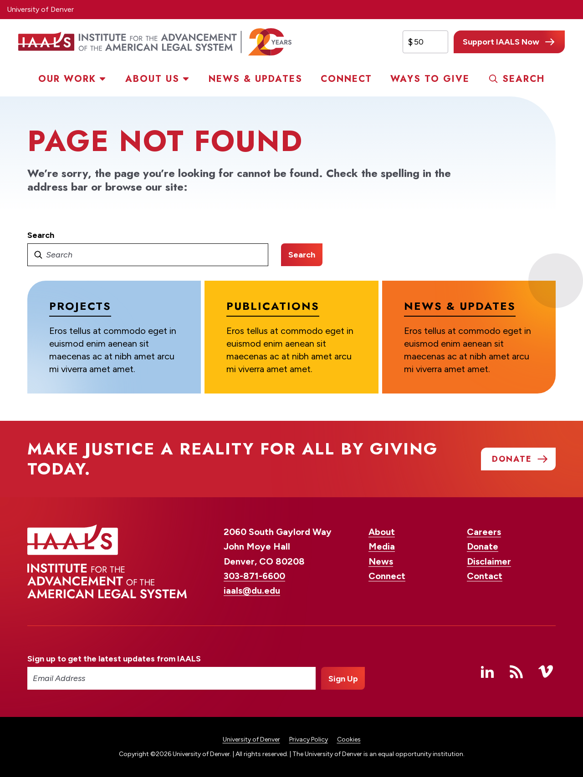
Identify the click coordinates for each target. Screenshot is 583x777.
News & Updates (255, 79)
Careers (484, 531)
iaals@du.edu (252, 590)
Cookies (349, 739)
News (380, 561)
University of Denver (40, 9)
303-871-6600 (254, 575)
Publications (272, 306)
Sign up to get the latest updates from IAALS (114, 659)
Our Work (67, 79)
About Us (152, 79)
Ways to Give (430, 79)
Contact (484, 575)
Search (523, 79)
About (381, 531)
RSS (516, 671)
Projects (80, 306)
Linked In (487, 671)
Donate (482, 546)
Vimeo (546, 671)
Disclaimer (489, 561)
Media (381, 546)
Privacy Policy (308, 739)
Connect (346, 79)
